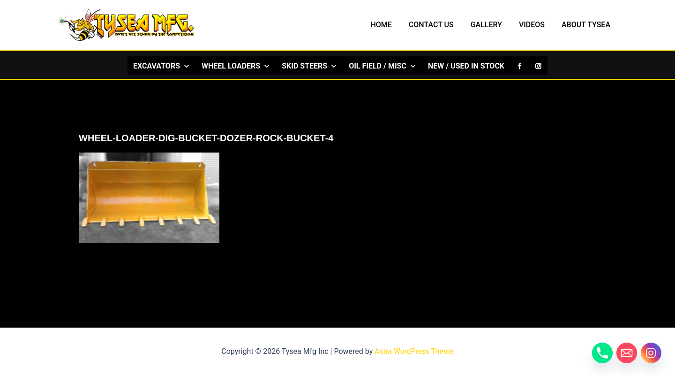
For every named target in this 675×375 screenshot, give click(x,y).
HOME (389, 24)
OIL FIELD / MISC (383, 66)
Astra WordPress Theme (414, 351)
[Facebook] (519, 65)
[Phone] (602, 353)
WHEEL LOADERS (236, 66)
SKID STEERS (310, 66)
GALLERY (491, 24)
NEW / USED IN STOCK (466, 65)
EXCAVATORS (161, 66)
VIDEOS (535, 24)
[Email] (626, 353)
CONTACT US (437, 24)
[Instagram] (538, 65)
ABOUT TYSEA (586, 24)
